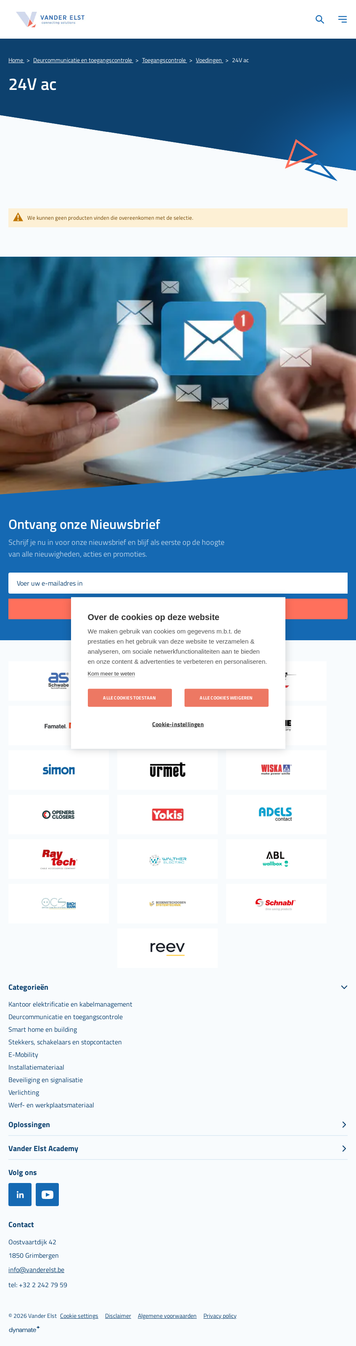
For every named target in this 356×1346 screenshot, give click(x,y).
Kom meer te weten (111, 673)
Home (16, 59)
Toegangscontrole (164, 59)
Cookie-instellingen (178, 724)
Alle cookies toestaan (129, 697)
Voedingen (209, 59)
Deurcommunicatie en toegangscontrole (83, 59)
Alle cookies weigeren (226, 697)
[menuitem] (70, 1004)
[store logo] (50, 19)
